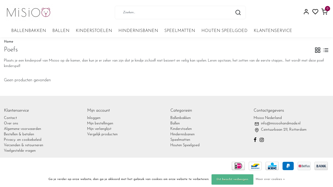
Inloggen (93, 118)
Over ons (11, 123)
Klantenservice (273, 31)
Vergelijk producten (102, 134)
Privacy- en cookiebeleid (22, 140)
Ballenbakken (28, 31)
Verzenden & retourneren (23, 145)
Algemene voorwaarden (22, 129)
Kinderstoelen (94, 31)
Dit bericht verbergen (232, 179)
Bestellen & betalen (19, 134)
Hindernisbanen (138, 31)
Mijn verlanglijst (99, 129)
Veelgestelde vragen (20, 151)
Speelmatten (179, 31)
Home (8, 41)
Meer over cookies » (270, 179)
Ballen (60, 31)
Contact (10, 118)
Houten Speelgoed (224, 31)
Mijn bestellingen (100, 123)
